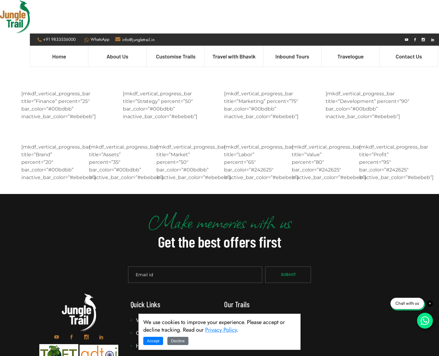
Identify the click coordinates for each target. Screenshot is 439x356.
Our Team (148, 300)
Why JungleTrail (155, 287)
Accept (153, 341)
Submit (288, 241)
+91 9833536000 (59, 6)
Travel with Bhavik (252, 287)
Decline (177, 341)
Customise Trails (250, 300)
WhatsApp (100, 6)
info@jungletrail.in (138, 6)
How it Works (153, 312)
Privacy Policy (221, 330)
